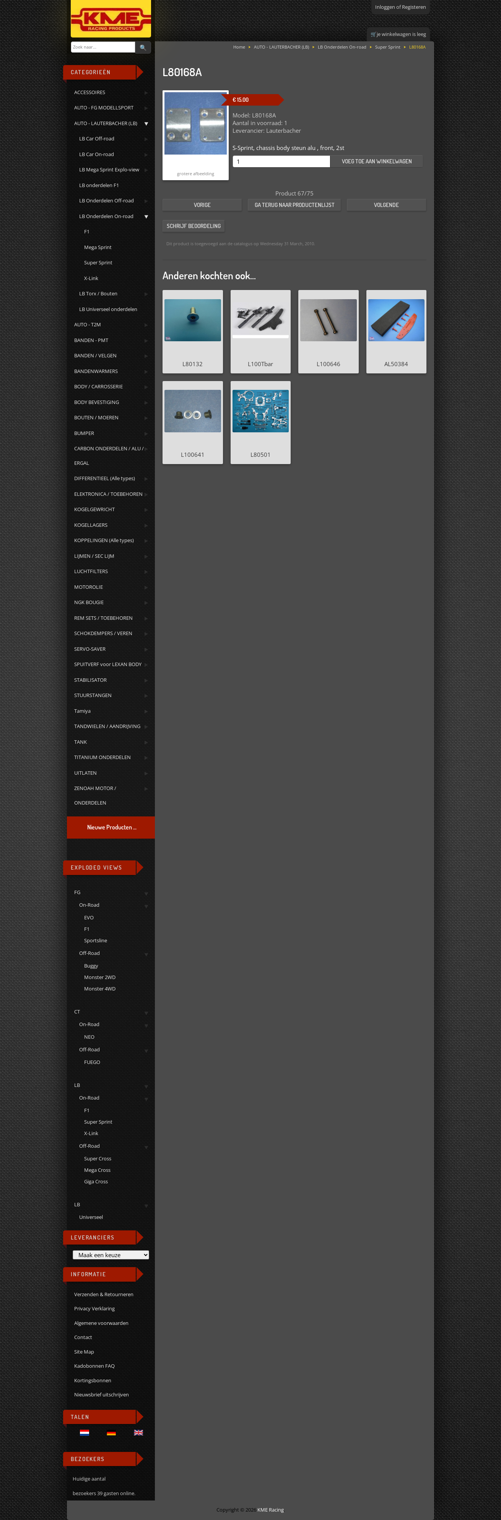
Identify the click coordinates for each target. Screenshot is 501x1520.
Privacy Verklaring (94, 1308)
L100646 (328, 364)
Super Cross (97, 1158)
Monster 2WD (99, 977)
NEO (89, 1036)
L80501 (260, 454)
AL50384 (396, 364)
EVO (89, 917)
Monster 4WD (99, 988)
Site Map (84, 1351)
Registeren (414, 6)
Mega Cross (97, 1169)
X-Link (91, 1133)
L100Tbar (260, 364)
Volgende (386, 205)
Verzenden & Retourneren (103, 1294)
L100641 (193, 454)
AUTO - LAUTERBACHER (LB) (281, 47)
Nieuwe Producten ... (112, 827)
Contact (83, 1337)
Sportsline (95, 940)
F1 (86, 928)
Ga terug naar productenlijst (295, 205)
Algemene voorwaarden (101, 1323)
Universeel (91, 1217)
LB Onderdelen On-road (342, 47)
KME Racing (270, 1509)
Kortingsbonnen (92, 1380)
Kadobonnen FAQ (94, 1365)
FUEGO (92, 1062)
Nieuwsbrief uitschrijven (101, 1394)
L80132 (192, 364)
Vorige (202, 205)
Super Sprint (98, 1121)
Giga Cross (96, 1181)
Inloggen (385, 6)
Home (239, 47)
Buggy (91, 965)
